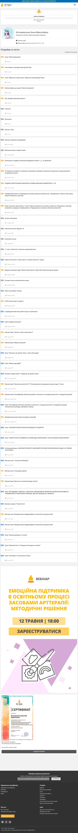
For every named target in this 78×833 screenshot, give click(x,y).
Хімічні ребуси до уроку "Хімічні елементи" (19, 88)
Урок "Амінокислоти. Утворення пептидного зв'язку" (22, 545)
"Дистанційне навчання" (13, 322)
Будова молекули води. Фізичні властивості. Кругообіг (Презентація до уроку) (31, 270)
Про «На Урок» (5, 809)
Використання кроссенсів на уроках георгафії (20, 417)
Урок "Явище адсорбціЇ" (13, 363)
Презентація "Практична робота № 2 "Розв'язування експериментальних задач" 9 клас (34, 384)
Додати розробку (39, 751)
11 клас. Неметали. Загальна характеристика (20, 249)
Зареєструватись (39, 16)
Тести (41, 791)
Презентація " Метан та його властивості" (19, 332)
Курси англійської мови (46, 803)
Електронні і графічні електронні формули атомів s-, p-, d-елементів (28, 160)
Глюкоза (8, 109)
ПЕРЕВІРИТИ (56, 778)
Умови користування (16, 830)
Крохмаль (8, 119)
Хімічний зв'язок (10, 239)
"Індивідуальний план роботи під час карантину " (21, 311)
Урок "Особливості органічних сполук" (18, 556)
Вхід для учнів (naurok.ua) (47, 809)
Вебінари (3, 789)
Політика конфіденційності (28, 830)
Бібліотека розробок (45, 789)
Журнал (42, 787)
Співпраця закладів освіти (8, 811)
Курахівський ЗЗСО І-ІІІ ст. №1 (35, 43)
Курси (2, 793)
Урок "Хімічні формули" (13, 57)
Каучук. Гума (9, 129)
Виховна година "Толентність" (15, 504)
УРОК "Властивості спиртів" (14, 301)
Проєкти (42, 795)
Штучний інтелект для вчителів (48, 801)
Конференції (4, 791)
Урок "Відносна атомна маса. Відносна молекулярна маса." (25, 78)
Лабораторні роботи (45, 793)
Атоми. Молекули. (11, 218)
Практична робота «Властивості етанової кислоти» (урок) (24, 260)
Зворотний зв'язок (7, 816)
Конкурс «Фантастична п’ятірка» (49, 813)
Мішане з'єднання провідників (15, 140)
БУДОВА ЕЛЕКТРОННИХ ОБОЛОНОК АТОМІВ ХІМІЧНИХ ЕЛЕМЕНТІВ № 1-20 (30, 183)
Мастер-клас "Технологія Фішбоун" (17, 460)
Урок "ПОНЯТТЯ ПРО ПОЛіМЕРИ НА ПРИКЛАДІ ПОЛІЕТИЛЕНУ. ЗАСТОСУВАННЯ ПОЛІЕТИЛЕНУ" (37, 438)
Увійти (39, 21)
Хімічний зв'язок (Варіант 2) (14, 228)
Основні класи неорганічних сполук (17, 280)
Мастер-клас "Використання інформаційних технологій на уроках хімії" (29, 514)
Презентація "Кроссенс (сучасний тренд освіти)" (21, 481)
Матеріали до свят (45, 811)
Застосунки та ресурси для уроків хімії (18, 67)
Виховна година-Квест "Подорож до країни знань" (22, 374)
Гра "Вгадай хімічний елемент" (15, 98)
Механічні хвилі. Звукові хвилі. (15, 150)
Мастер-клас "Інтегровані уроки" (16, 471)
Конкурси (42, 797)
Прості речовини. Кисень (13, 291)
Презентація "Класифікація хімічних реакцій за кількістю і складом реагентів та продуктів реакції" (38, 394)
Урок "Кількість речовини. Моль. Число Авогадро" (22, 353)
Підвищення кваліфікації (8, 787)
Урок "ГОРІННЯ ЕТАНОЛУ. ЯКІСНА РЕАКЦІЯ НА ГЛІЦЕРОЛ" (24, 427)
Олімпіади (43, 799)
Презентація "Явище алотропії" (15, 342)
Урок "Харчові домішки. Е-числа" (16, 535)
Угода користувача (5, 830)
